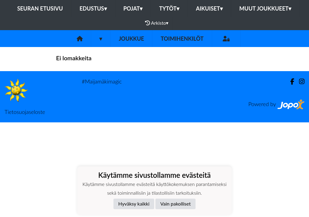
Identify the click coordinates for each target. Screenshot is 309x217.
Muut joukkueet (265, 8)
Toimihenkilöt (182, 38)
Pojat (133, 8)
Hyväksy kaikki (133, 203)
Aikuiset (209, 8)
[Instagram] (299, 81)
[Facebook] (289, 81)
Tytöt (169, 8)
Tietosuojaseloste (25, 111)
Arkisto (157, 23)
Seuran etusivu (40, 8)
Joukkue (131, 38)
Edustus (93, 8)
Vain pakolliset (175, 203)
